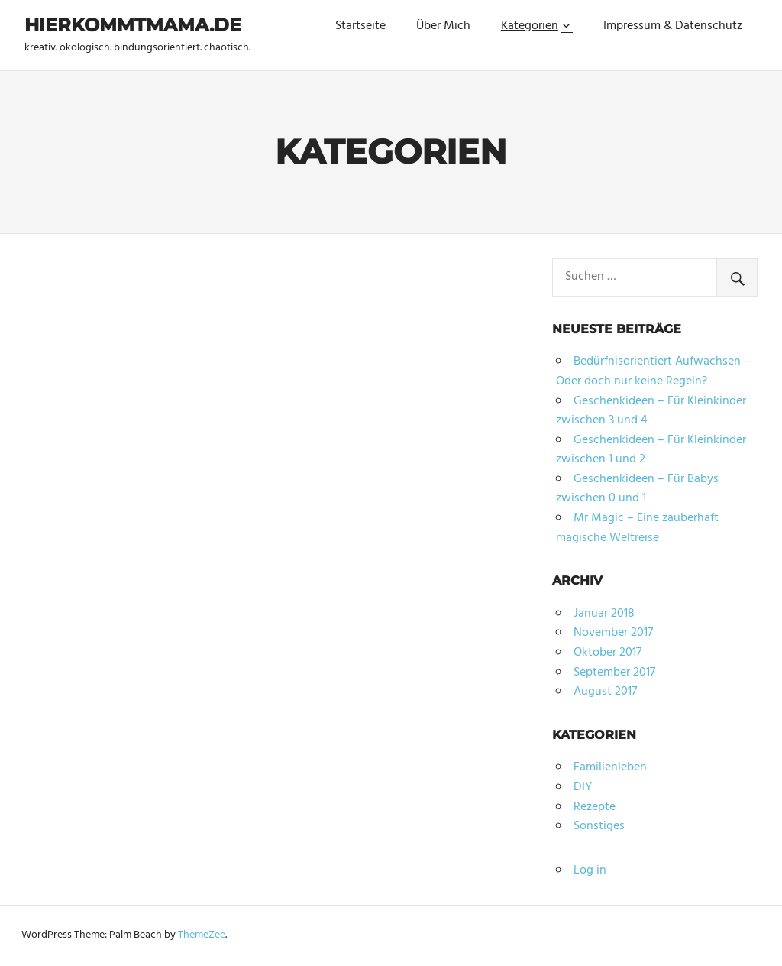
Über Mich (443, 26)
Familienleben (610, 767)
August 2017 (605, 692)
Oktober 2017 (607, 653)
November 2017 (613, 633)
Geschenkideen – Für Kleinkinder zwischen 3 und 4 (651, 411)
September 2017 (614, 672)
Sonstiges (599, 826)
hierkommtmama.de (132, 25)
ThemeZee (201, 935)
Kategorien (529, 26)
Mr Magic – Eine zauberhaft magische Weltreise (637, 528)
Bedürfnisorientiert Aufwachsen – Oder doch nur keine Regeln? (653, 371)
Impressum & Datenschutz (672, 26)
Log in (590, 870)
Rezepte (595, 807)
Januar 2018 (604, 614)
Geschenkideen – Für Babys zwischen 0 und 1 (637, 489)
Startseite (360, 26)
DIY (583, 787)
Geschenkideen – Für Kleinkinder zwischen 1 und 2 (651, 450)
